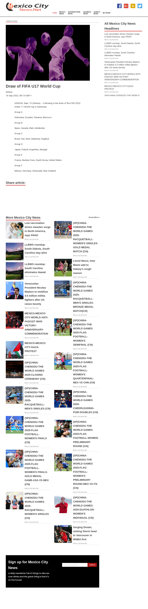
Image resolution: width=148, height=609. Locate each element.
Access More (93, 217)
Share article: (16, 182)
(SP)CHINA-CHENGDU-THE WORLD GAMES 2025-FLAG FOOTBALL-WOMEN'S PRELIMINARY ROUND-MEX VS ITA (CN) (85, 472)
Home (54, 13)
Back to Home (11, 21)
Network (107, 13)
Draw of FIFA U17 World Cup (33, 86)
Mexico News (62, 13)
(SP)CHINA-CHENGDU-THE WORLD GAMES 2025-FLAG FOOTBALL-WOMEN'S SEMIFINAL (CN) (83, 332)
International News (74, 13)
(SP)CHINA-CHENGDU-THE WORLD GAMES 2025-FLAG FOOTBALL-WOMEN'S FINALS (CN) (36, 430)
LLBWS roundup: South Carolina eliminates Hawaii (35, 268)
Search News (97, 13)
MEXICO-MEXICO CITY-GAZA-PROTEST (35, 347)
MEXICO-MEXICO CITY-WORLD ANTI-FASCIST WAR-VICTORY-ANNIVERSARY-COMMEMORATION (122, 77)
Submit (92, 565)
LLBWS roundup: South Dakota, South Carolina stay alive (37, 248)
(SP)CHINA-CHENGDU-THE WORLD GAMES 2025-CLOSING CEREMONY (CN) (35, 370)
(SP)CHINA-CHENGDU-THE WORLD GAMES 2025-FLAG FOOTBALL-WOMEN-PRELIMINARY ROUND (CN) (86, 434)
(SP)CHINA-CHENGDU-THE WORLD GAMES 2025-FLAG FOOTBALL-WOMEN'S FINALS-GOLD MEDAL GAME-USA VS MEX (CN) (37, 468)
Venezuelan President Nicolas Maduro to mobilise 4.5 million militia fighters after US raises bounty (122, 65)
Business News (87, 13)
